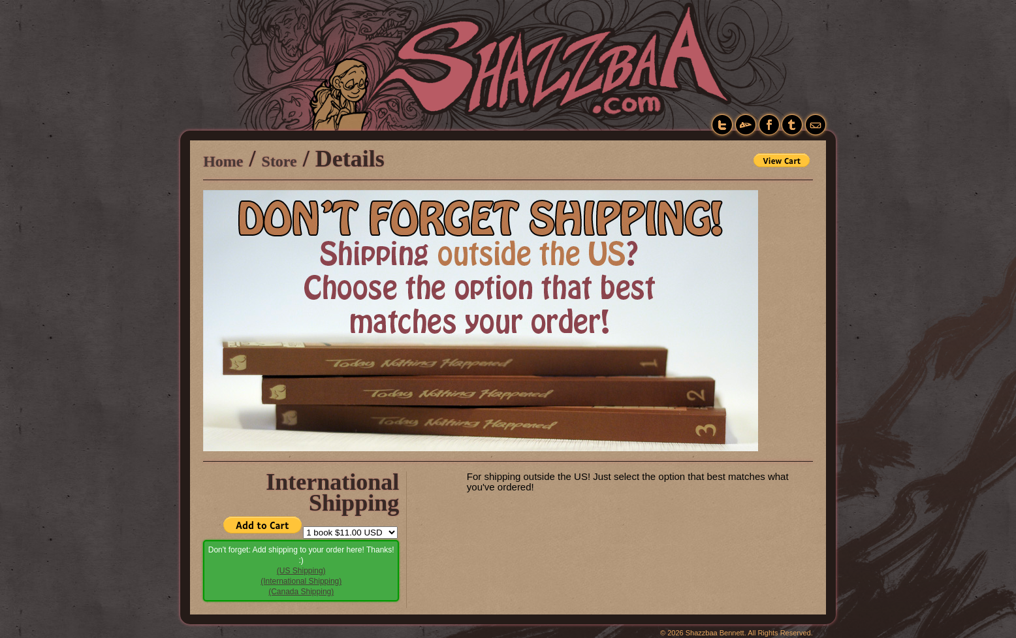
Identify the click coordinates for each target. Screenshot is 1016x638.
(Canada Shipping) (301, 591)
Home (223, 161)
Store (279, 161)
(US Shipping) (301, 570)
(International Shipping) (301, 581)
